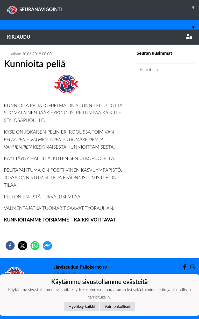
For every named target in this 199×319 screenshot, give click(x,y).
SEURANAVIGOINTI (103, 7)
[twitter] (22, 245)
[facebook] (10, 245)
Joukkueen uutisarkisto (163, 84)
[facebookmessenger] (47, 245)
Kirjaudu (99, 37)
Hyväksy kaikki (81, 306)
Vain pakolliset (117, 306)
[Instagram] (190, 267)
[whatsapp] (35, 245)
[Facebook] (182, 267)
